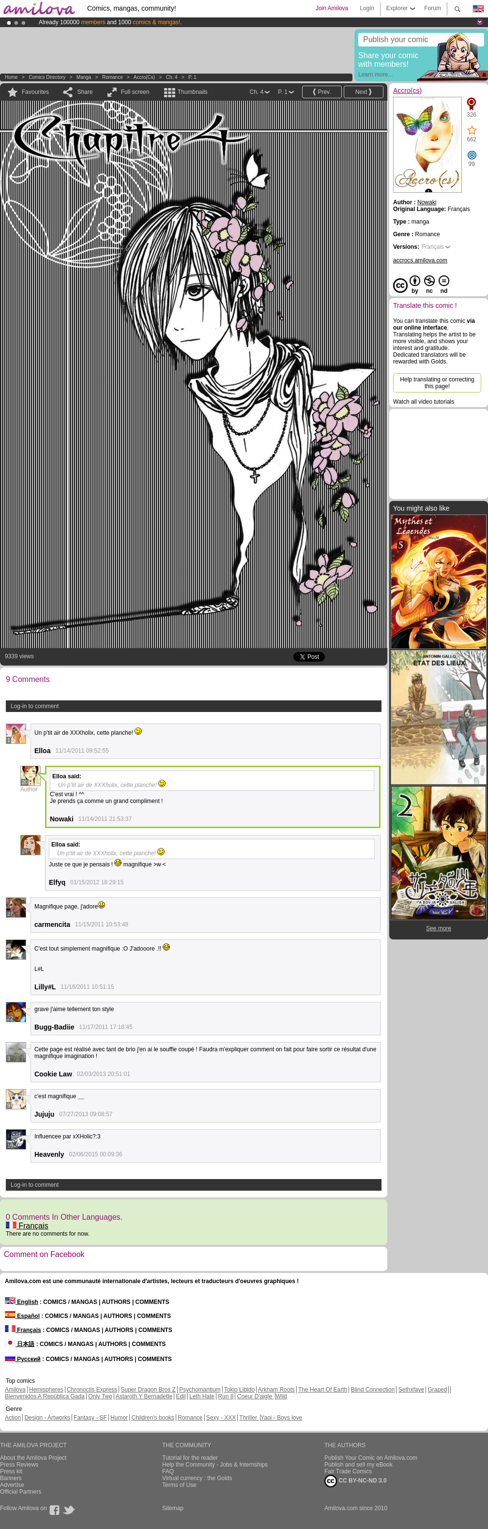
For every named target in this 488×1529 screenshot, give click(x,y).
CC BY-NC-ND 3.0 (355, 1481)
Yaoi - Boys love (281, 1417)
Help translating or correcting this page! (437, 383)
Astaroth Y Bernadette (144, 1396)
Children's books (152, 1417)
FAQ (168, 1471)
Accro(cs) (144, 77)
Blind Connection (373, 1389)
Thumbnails (193, 92)
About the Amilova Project (33, 1457)
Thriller (249, 1417)
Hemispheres (46, 1389)
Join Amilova (332, 8)
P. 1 (192, 77)
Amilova (15, 1389)
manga (84, 77)
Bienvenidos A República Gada (45, 1396)
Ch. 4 (172, 77)
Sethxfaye (411, 1389)
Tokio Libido (239, 1389)
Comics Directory (47, 77)
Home (11, 77)
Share (84, 92)
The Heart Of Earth (322, 1389)
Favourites (35, 92)
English (21, 1302)
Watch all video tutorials (423, 401)
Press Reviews (19, 1464)
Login (367, 8)
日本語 (19, 1344)
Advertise (12, 1485)
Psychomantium (199, 1389)
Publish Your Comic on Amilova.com (370, 1457)
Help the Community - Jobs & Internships (215, 1464)
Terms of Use (179, 1485)
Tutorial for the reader (190, 1457)
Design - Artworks (47, 1417)
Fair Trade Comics (348, 1471)
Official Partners (20, 1491)
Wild (281, 1396)
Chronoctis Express (92, 1389)
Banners (11, 1478)
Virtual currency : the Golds (197, 1478)
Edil (181, 1396)
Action (13, 1417)
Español (22, 1316)
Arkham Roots (276, 1389)
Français (27, 1226)
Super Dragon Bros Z (148, 1389)
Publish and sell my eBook (358, 1464)
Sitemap (172, 1508)
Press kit (11, 1471)
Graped (437, 1389)
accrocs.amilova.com (420, 260)
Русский (23, 1359)
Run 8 (225, 1396)
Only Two (100, 1396)
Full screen (135, 92)
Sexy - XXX (221, 1417)
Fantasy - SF (90, 1417)
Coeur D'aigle (255, 1396)
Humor (119, 1417)
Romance (112, 77)
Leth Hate (201, 1396)
